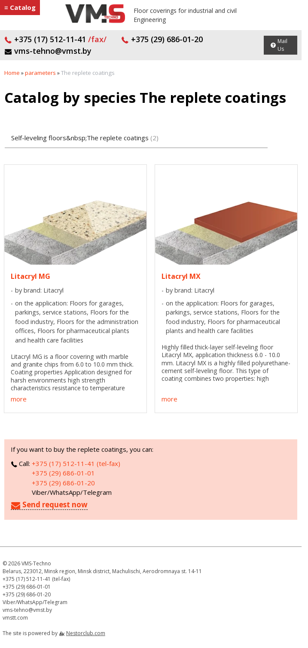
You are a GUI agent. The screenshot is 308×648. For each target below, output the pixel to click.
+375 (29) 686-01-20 (162, 39)
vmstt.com (15, 617)
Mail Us (282, 44)
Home (12, 73)
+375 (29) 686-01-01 (63, 473)
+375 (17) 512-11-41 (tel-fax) (76, 463)
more (19, 399)
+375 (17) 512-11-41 (55, 39)
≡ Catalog (20, 7)
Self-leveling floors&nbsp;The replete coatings (85, 137)
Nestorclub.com (85, 633)
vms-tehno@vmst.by (47, 51)
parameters (40, 73)
